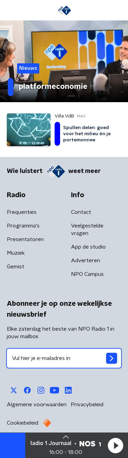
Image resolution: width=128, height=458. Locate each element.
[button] (115, 445)
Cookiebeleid (22, 423)
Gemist (15, 266)
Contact (81, 212)
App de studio (88, 247)
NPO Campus (87, 274)
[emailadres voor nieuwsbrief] (64, 358)
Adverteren (85, 260)
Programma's (23, 225)
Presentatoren (25, 239)
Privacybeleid (87, 404)
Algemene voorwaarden (37, 404)
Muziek (16, 253)
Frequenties (22, 212)
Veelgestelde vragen (87, 229)
